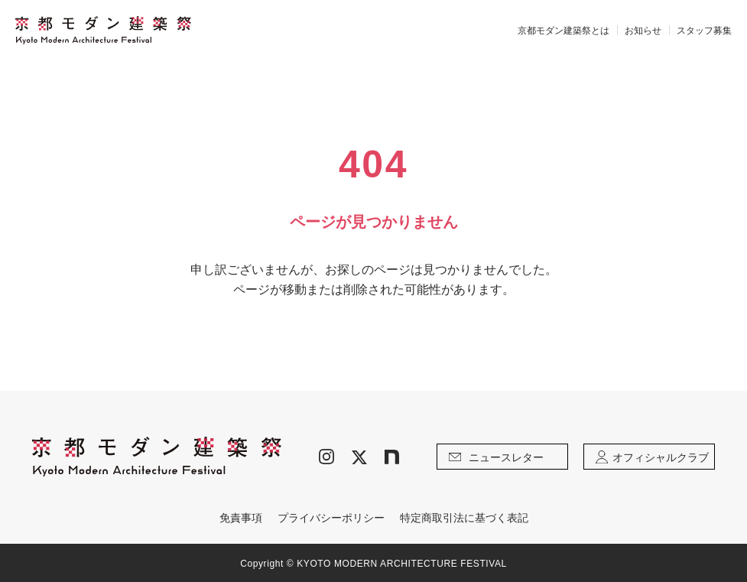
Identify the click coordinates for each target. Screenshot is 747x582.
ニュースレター (496, 457)
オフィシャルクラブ (652, 457)
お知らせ (643, 30)
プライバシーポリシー (331, 518)
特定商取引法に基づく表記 (464, 518)
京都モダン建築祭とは (563, 30)
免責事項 (240, 518)
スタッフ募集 (704, 30)
